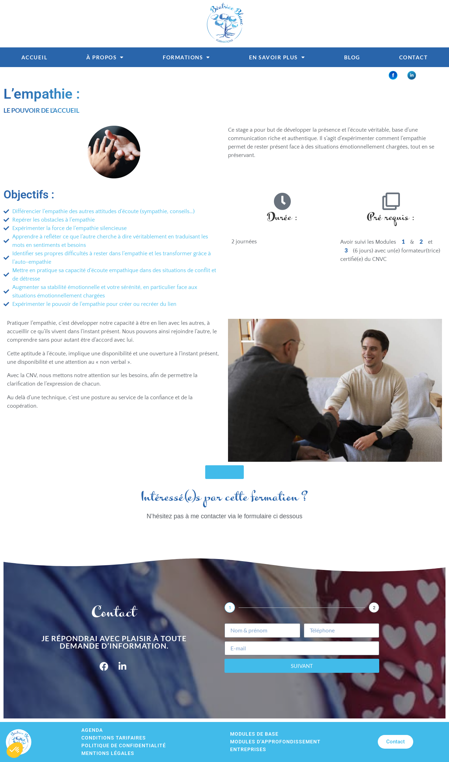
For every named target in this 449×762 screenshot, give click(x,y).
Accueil (34, 57)
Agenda (92, 730)
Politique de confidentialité (123, 746)
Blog (352, 57)
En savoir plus (277, 57)
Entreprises (248, 750)
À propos (105, 57)
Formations (186, 57)
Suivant (302, 666)
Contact (413, 57)
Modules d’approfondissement (275, 742)
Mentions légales (107, 753)
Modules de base (254, 734)
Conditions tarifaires (113, 738)
